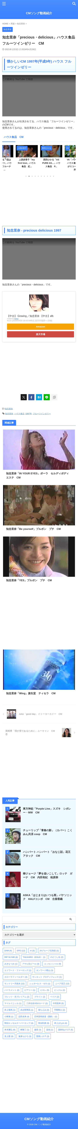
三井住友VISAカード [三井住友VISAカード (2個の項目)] (37, 1003)
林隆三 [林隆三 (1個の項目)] (24, 1030)
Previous (5, 158)
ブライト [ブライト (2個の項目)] (39, 997)
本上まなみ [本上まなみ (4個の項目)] (60, 1023)
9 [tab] (50, 176)
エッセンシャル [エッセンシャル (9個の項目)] (52, 964)
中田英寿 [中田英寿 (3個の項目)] (58, 1003)
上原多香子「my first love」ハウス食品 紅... (27, 162)
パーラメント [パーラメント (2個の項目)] (11, 990)
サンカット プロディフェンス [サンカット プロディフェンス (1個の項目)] (47, 977)
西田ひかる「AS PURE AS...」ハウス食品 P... (51, 162)
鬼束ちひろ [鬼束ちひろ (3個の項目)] (24, 1036)
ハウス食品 (19, 414)
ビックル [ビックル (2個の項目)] (59, 990)
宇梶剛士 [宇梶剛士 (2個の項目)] (59, 1010)
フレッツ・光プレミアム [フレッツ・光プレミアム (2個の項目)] (16, 997)
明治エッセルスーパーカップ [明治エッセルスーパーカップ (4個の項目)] (18, 1023)
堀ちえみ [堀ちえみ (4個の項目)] (43, 1010)
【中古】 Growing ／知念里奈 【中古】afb (30, 316)
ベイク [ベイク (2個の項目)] (54, 997)
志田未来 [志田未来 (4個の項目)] (23, 1016)
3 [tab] (32, 176)
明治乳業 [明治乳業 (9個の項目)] (43, 1023)
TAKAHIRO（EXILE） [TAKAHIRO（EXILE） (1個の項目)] (34, 957)
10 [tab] (53, 176)
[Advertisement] (39, 201)
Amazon (40, 326)
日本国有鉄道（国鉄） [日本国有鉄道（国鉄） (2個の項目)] (45, 1016)
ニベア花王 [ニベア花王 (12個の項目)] (62, 983)
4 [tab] (35, 176)
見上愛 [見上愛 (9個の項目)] (8, 1036)
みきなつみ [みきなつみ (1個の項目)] (10, 964)
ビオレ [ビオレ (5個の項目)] (44, 990)
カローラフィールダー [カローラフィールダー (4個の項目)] (15, 977)
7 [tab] (44, 176)
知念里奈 (9, 409)
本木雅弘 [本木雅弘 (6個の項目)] (9, 1030)
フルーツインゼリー (42, 414)
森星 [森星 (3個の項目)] (37, 1030)
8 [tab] (47, 176)
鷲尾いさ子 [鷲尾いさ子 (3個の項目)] (42, 1036)
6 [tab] (41, 176)
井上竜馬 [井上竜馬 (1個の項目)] (9, 1010)
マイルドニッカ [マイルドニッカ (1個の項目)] (12, 1003)
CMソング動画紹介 (39, 13)
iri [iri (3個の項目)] (32, 950)
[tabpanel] (51, 157)
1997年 (28, 414)
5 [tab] (38, 176)
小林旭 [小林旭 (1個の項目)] (8, 1016)
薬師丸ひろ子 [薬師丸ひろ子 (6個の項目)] (65, 1030)
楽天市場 (40, 334)
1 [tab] (26, 176)
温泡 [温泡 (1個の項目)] (49, 1030)
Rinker (16, 318)
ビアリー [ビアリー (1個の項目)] (29, 990)
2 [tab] (29, 176)
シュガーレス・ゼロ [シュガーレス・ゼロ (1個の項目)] (39, 983)
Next (73, 158)
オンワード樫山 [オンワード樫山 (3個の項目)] (44, 970)
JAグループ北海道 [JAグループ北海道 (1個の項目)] (49, 950)
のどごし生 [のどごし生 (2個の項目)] (56, 957)
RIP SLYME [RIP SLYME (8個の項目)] (11, 957)
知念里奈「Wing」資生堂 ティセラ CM (31, 693)
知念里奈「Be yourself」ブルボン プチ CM (33, 529)
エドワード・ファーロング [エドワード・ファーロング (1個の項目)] (17, 970)
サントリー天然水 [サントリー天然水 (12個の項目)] (14, 983)
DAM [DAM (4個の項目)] (8, 950)
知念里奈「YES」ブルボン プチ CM (29, 580)
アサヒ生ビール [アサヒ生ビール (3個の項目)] (30, 964)
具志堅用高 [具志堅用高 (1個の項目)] (26, 1010)
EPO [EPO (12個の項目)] (21, 950)
